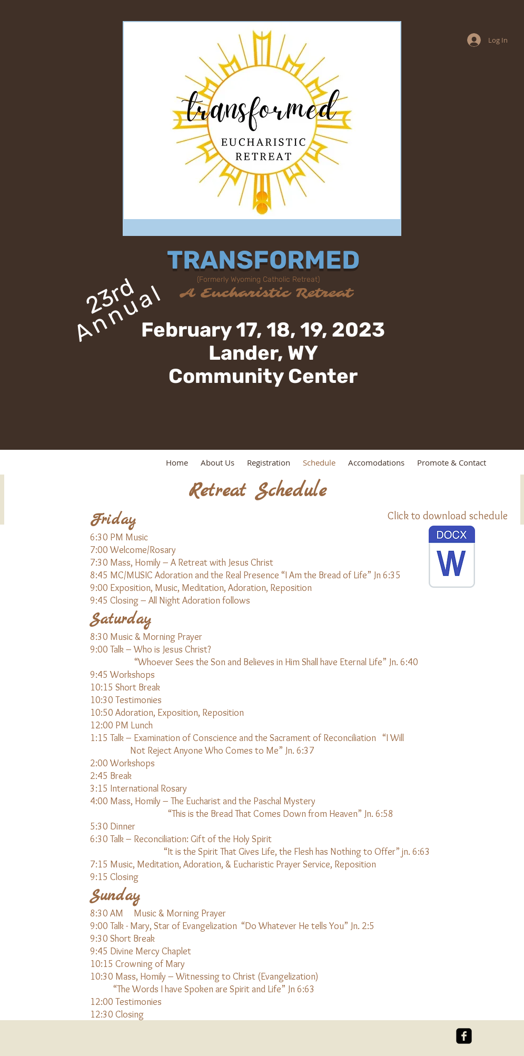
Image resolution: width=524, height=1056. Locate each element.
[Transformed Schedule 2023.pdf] (451, 558)
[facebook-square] (464, 1036)
